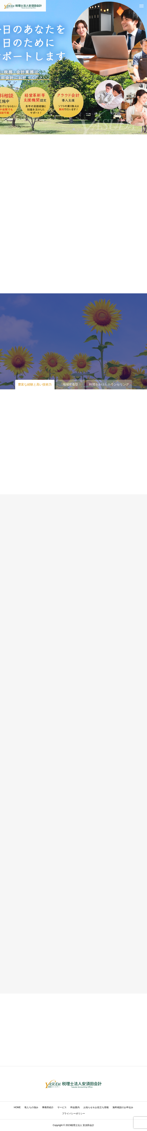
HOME (17, 1107)
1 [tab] (74, 129)
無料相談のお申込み (123, 1107)
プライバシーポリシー (73, 1113)
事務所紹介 (48, 1107)
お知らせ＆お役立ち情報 (96, 1107)
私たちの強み (31, 1107)
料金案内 (75, 1107)
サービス (62, 1107)
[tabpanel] (73, 67)
